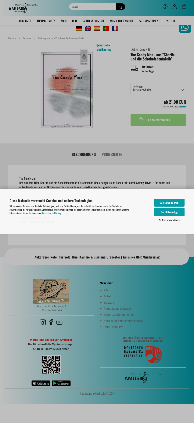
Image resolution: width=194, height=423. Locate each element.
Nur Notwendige (169, 212)
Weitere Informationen (169, 220)
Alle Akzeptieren (169, 202)
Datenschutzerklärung (51, 213)
